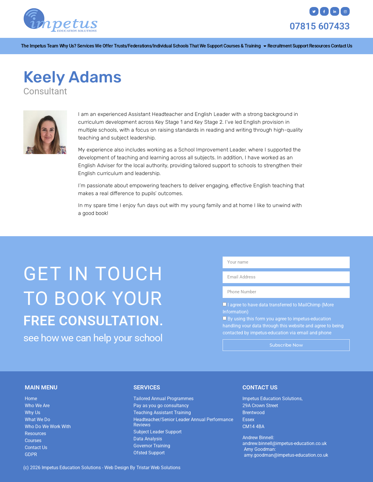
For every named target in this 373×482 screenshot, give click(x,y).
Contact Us (341, 46)
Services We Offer (95, 46)
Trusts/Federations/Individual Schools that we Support (168, 46)
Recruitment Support (288, 46)
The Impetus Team (39, 46)
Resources (319, 46)
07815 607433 (320, 26)
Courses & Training (245, 46)
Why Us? (67, 46)
